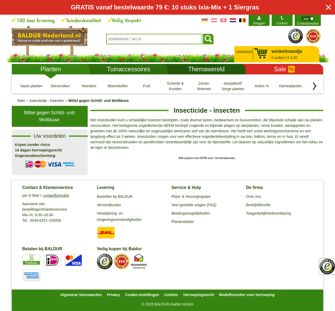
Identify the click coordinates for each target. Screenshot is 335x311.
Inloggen (259, 23)
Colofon (171, 295)
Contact (282, 23)
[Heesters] (89, 86)
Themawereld (206, 69)
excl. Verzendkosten (221, 158)
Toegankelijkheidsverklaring (268, 213)
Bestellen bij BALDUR (114, 196)
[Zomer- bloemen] (204, 86)
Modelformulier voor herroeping (247, 295)
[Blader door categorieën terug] (314, 86)
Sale (284, 69)
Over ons (253, 196)
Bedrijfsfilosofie (258, 205)
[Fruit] (146, 86)
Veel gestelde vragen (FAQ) (193, 205)
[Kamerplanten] (290, 86)
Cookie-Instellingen (142, 295)
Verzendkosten (109, 205)
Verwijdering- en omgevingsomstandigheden (119, 216)
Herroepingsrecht (198, 295)
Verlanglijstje (243, 51)
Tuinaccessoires (128, 69)
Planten (51, 69)
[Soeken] (208, 39)
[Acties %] (261, 86)
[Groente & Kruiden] (175, 86)
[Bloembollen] (117, 86)
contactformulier (56, 195)
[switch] (308, 20)
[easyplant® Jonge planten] (233, 86)
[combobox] (154, 39)
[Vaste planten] (31, 86)
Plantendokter (182, 222)
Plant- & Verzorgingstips (190, 196)
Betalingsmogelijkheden (190, 213)
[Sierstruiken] (60, 86)
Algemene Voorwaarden (81, 295)
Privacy (113, 295)
